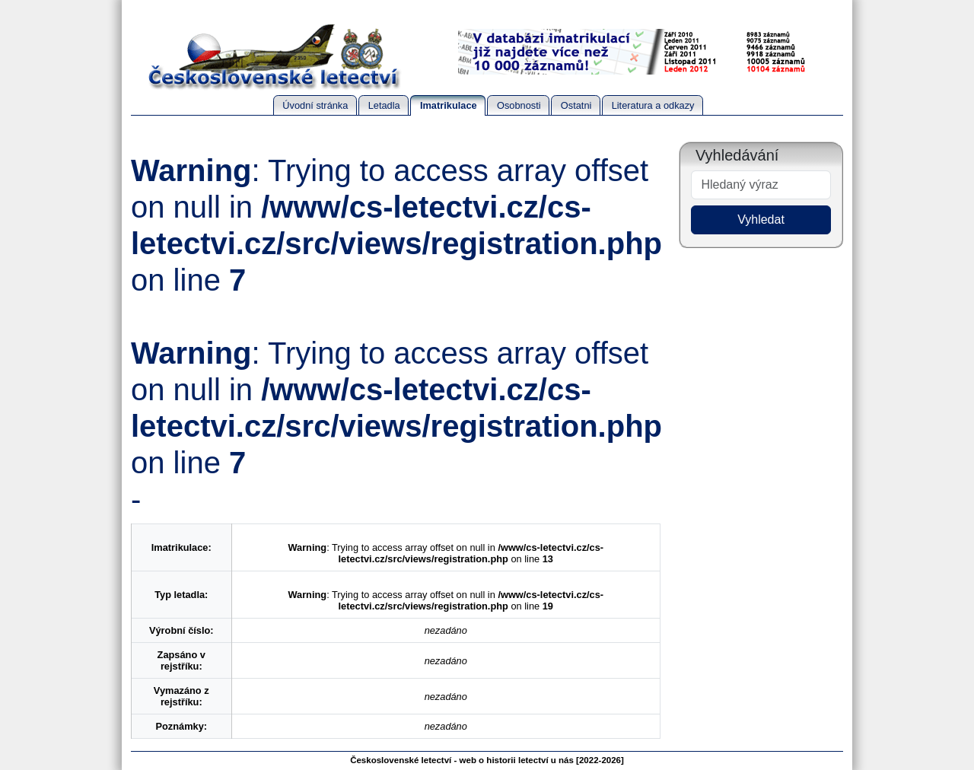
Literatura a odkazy (653, 105)
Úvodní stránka (315, 105)
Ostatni (576, 105)
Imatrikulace (448, 105)
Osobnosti (519, 105)
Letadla (384, 105)
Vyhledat (761, 219)
